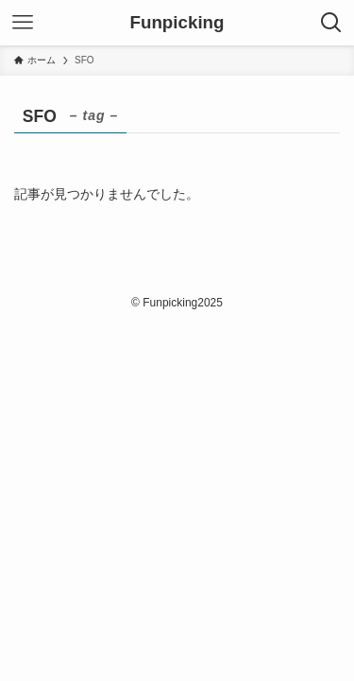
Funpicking (177, 23)
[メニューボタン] (22, 22)
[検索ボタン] (331, 22)
